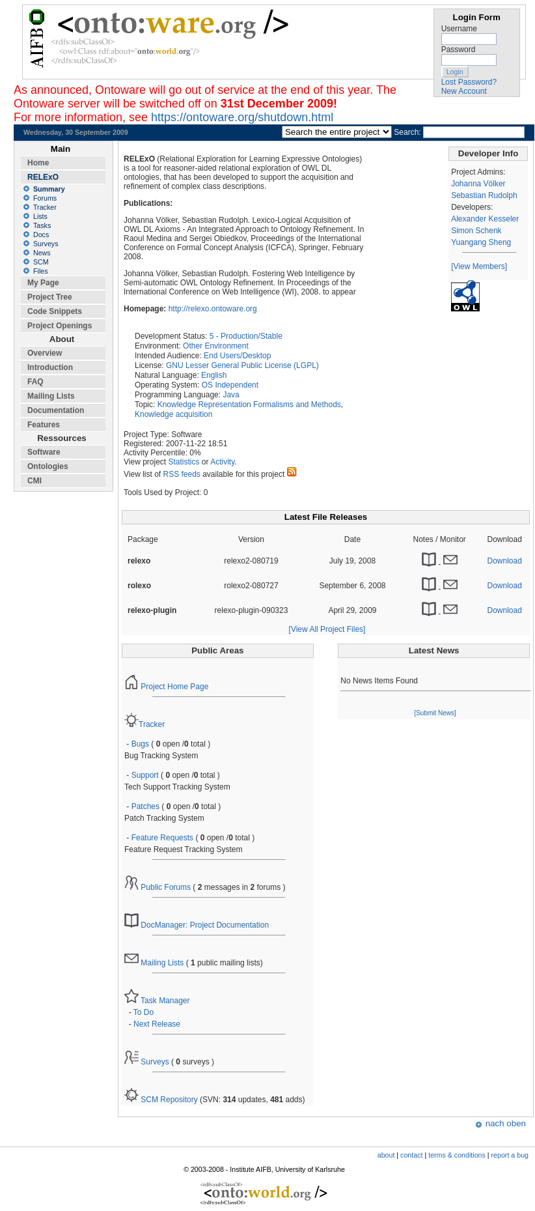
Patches (145, 806)
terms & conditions (457, 1155)
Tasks (42, 225)
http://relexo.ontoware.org (213, 308)
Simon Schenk (476, 230)
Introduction (50, 367)
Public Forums (157, 887)
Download (504, 560)
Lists (40, 216)
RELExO (43, 177)
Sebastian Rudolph (484, 195)
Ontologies (47, 466)
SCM (41, 262)
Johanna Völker (478, 183)
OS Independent (230, 385)
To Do (143, 1012)
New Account (464, 91)
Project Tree (49, 297)
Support (145, 775)
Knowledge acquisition (173, 414)
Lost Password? (469, 82)
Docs (41, 234)
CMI (34, 480)
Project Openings (59, 325)
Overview (44, 353)
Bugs (140, 743)
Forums (45, 198)
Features (43, 424)
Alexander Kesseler (485, 218)
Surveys (146, 1061)
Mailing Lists (154, 962)
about (386, 1155)
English (213, 375)
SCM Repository (161, 1099)
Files (40, 271)
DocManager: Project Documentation (196, 925)
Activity (222, 461)
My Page (43, 282)
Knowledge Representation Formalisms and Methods (249, 404)
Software (44, 452)
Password (458, 49)
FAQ (35, 381)
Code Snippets (54, 311)
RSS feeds (181, 474)
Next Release (156, 1024)
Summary (49, 189)
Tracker (144, 724)
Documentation (55, 410)
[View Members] (479, 266)
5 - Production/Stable (246, 336)
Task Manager (157, 1000)
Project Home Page (166, 686)
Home (38, 162)
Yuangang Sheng (481, 242)
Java (231, 394)
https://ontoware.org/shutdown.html (242, 117)
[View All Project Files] (327, 629)
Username (459, 28)
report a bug (509, 1155)
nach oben (506, 1123)
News (42, 253)
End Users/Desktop (237, 355)
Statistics (183, 461)
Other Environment (216, 345)
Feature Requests (162, 837)
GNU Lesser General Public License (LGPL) (242, 365)
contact (411, 1155)
